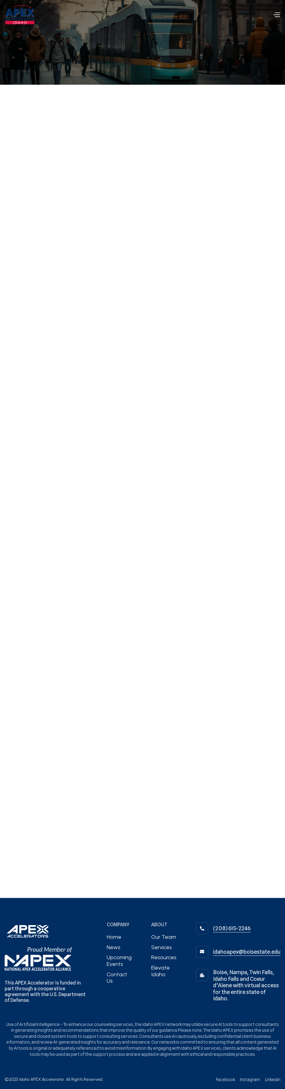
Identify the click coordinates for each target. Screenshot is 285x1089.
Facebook (225, 1079)
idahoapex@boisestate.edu (246, 952)
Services (161, 947)
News (113, 947)
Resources (163, 957)
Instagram (250, 1079)
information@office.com (42, 245)
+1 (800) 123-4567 (119, 245)
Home (114, 937)
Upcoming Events (119, 960)
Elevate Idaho (160, 971)
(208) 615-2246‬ (232, 928)
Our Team (163, 937)
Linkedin (272, 1079)
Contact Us (117, 977)
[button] (276, 15)
